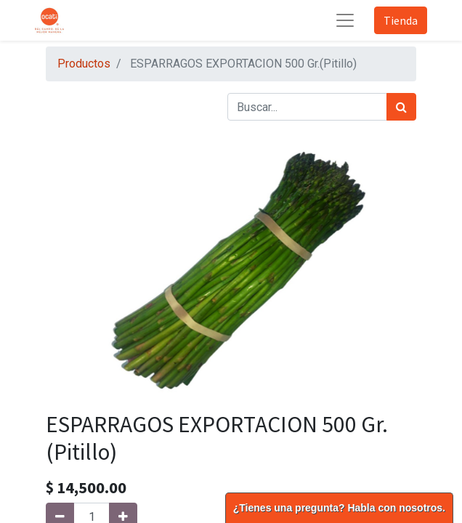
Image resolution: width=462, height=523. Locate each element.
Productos (83, 63)
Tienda (401, 20)
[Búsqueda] (401, 107)
